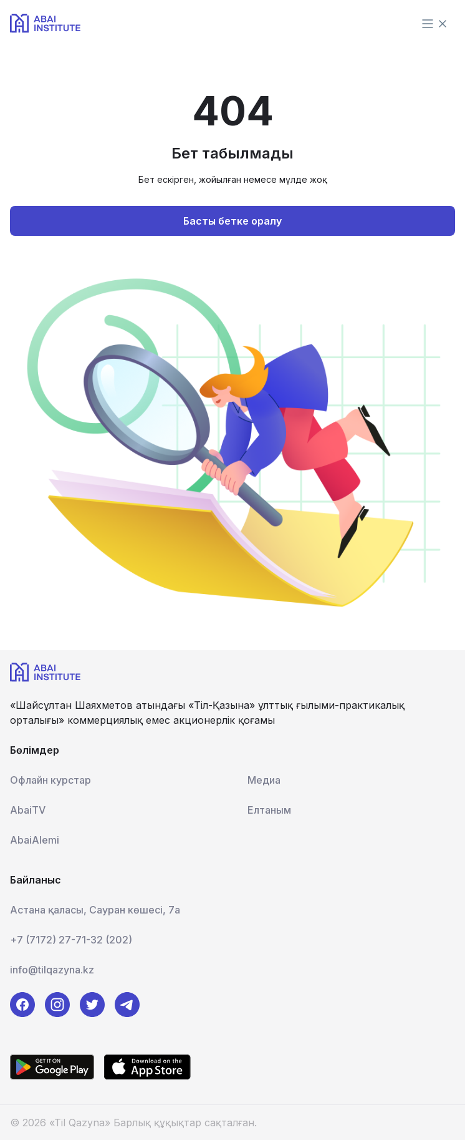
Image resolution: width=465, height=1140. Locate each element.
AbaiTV (28, 810)
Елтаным (269, 810)
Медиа (263, 780)
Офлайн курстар (50, 780)
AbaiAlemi (34, 840)
